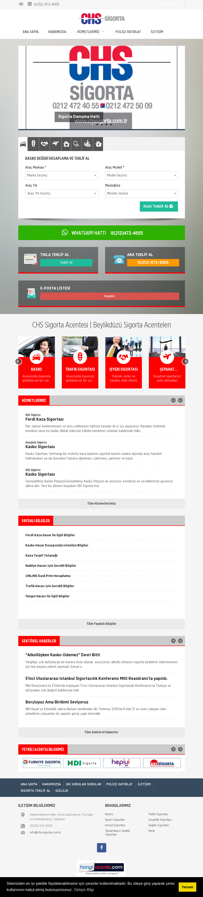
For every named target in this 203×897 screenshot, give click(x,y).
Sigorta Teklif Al (35, 790)
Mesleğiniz (112, 185)
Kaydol (109, 296)
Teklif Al (66, 262)
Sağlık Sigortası (158, 825)
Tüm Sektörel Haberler (101, 732)
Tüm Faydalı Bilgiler (102, 624)
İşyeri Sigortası (115, 819)
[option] (36, 365)
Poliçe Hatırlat (128, 32)
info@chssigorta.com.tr (45, 832)
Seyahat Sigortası (160, 819)
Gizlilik (61, 790)
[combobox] (61, 175)
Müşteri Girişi (171, 4)
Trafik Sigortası (158, 814)
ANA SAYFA (31, 32)
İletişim (157, 32)
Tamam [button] (187, 887)
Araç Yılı (31, 185)
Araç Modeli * (114, 167)
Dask (151, 830)
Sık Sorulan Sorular (83, 784)
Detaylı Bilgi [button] (84, 890)
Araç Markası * (35, 167)
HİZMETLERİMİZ (90, 31)
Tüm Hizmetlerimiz (101, 503)
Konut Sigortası (115, 825)
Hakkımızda (57, 32)
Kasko (109, 814)
